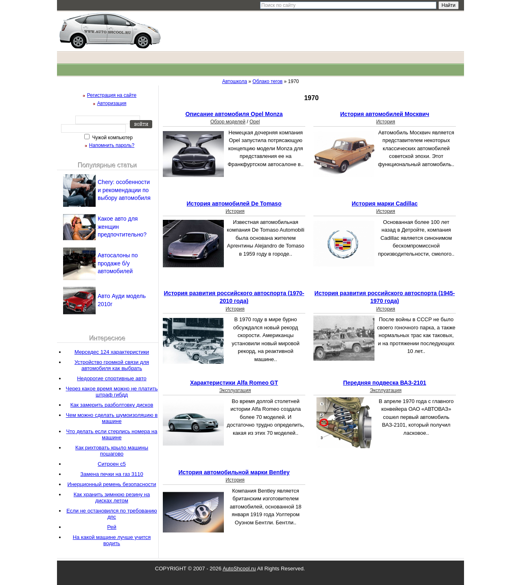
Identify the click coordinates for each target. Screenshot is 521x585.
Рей (111, 527)
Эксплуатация (235, 390)
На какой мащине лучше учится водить (112, 540)
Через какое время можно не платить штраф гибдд (112, 392)
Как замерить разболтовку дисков (111, 405)
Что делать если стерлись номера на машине (112, 434)
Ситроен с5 (112, 464)
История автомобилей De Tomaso (234, 203)
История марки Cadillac (385, 203)
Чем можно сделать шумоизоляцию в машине (112, 418)
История (385, 122)
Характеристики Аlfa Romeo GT (234, 382)
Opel (255, 122)
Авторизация (112, 103)
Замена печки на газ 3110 (111, 474)
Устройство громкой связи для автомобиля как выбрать (111, 365)
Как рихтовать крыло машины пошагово (111, 451)
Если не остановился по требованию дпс (111, 514)
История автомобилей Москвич (384, 114)
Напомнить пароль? (111, 145)
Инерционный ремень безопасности (112, 484)
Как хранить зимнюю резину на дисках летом (112, 497)
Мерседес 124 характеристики (111, 352)
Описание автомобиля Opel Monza (233, 114)
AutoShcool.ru (239, 568)
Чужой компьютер (112, 137)
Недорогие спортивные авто (112, 378)
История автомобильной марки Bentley (233, 472)
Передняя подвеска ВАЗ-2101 (384, 382)
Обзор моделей (227, 122)
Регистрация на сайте (112, 95)
